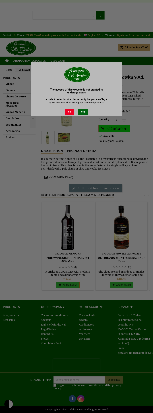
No (69, 112)
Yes (83, 112)
